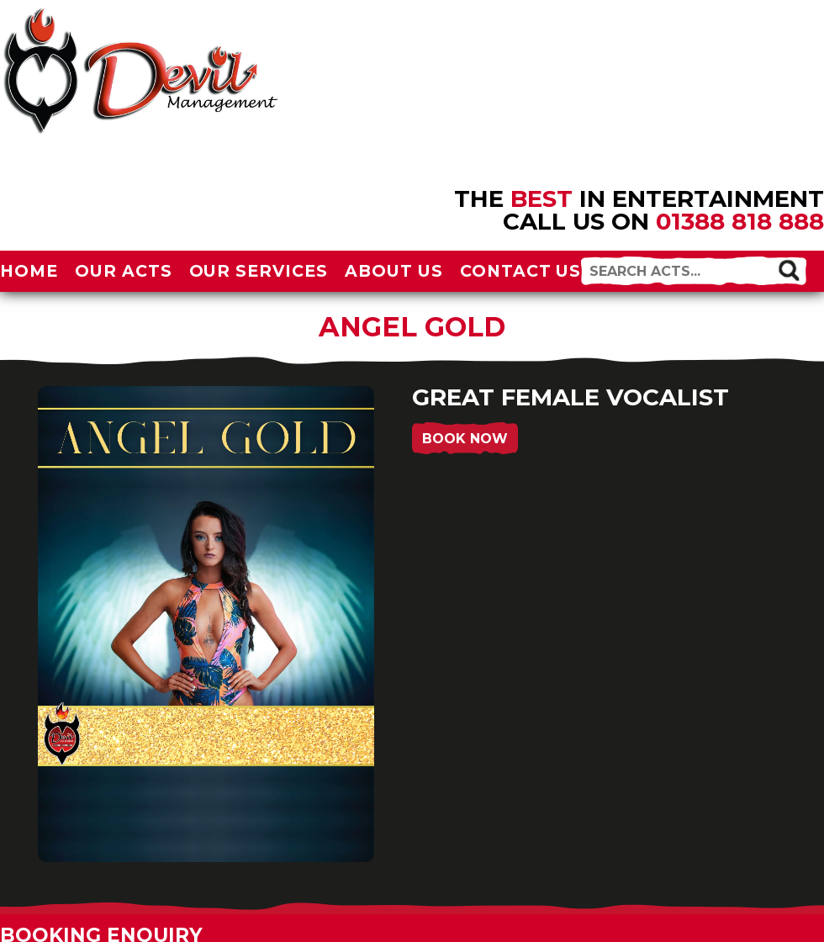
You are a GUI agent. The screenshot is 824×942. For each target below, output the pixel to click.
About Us (394, 271)
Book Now (465, 439)
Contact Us (521, 271)
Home (29, 271)
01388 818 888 (740, 221)
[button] (788, 270)
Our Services (259, 271)
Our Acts (123, 271)
